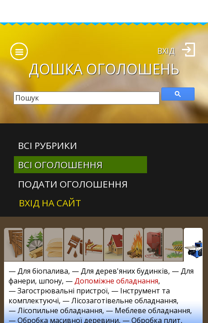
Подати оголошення (73, 184)
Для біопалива (42, 271)
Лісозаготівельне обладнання (124, 301)
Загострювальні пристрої (62, 291)
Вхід (166, 50)
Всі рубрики (47, 145)
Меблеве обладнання (152, 310)
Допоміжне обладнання (116, 281)
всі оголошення (60, 164)
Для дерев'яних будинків (124, 271)
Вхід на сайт (50, 202)
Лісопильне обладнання (59, 310)
